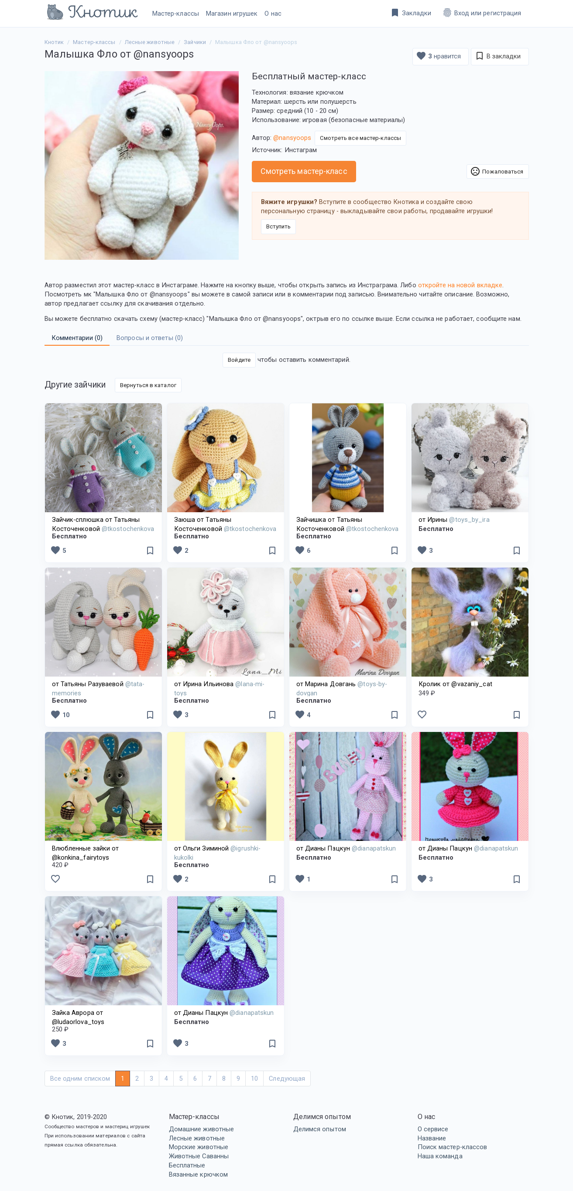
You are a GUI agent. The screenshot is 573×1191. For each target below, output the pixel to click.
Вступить (278, 226)
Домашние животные (201, 1129)
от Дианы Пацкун (346, 848)
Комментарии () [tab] (77, 338)
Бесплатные (187, 1165)
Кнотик (54, 42)
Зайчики (195, 42)
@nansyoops (292, 138)
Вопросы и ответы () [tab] (150, 338)
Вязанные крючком (198, 1174)
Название (432, 1138)
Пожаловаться (496, 171)
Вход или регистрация (482, 12)
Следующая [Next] (287, 1078)
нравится (438, 56)
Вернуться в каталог (148, 385)
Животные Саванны (199, 1156)
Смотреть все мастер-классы (360, 138)
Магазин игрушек (232, 13)
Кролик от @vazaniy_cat (455, 684)
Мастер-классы (175, 13)
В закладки (497, 56)
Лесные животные (197, 1138)
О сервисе (433, 1129)
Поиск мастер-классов (452, 1147)
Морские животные (199, 1147)
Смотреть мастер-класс (304, 171)
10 (59, 714)
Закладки (411, 12)
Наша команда (440, 1156)
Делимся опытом (319, 1129)
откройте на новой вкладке (460, 285)
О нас (272, 13)
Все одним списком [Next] (80, 1078)
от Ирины (454, 520)
